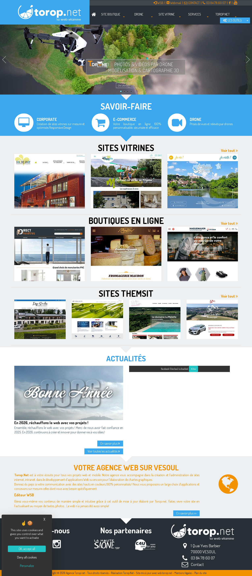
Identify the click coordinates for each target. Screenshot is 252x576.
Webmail (173, 3)
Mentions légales (183, 573)
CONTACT (192, 3)
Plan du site (200, 573)
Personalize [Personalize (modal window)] (27, 566)
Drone (195, 119)
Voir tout (229, 150)
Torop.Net (128, 573)
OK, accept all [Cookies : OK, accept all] (27, 549)
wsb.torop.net (165, 573)
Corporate (47, 119)
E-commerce (124, 119)
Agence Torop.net (75, 573)
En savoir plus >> (186, 513)
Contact (197, 564)
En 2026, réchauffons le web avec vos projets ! (51, 422)
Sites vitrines (126, 147)
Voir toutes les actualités (104, 451)
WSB (158, 3)
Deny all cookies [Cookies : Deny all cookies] (27, 557)
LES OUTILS (232, 20)
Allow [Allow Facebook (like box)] (193, 368)
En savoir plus (126, 85)
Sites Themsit (126, 293)
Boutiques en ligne (126, 220)
